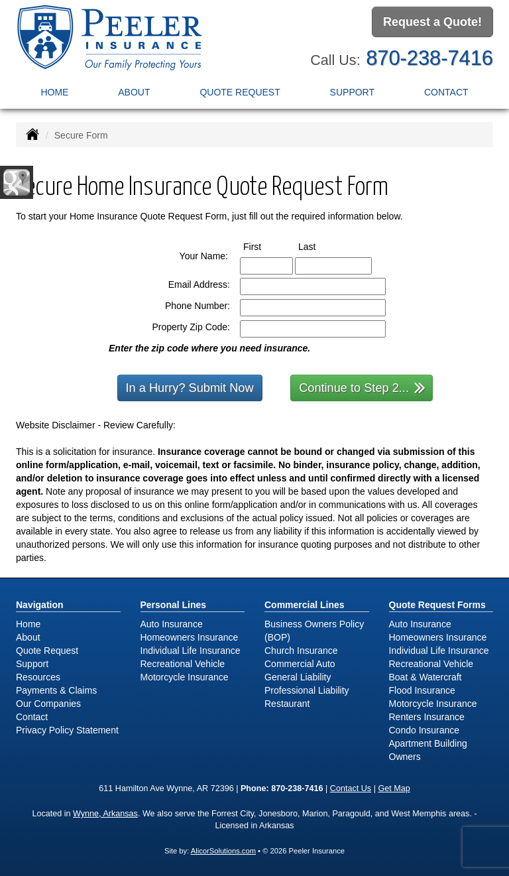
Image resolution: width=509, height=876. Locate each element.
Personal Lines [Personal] (174, 604)
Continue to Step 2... (362, 387)
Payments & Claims (56, 690)
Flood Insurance (422, 690)
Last (319, 246)
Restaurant (287, 703)
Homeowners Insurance (190, 637)
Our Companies (48, 703)
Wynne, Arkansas (105, 813)
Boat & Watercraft (425, 677)
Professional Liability (306, 690)
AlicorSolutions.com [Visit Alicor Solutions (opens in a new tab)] (223, 851)
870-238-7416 (429, 58)
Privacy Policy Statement (67, 730)
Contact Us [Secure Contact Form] (350, 788)
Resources (38, 677)
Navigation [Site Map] (40, 604)
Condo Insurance (424, 730)
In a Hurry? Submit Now (190, 388)
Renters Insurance (427, 717)
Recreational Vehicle (183, 663)
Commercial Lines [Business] (304, 604)
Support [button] (352, 92)
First (264, 246)
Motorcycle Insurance (185, 677)
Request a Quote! (432, 22)
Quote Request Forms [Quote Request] (437, 604)
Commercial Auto (299, 663)
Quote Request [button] (239, 92)
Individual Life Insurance (191, 650)
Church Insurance (301, 650)
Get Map (394, 788)
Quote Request (47, 650)
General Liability (297, 677)
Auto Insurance (172, 624)
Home (54, 92)
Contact (446, 92)
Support (32, 663)
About (134, 92)
